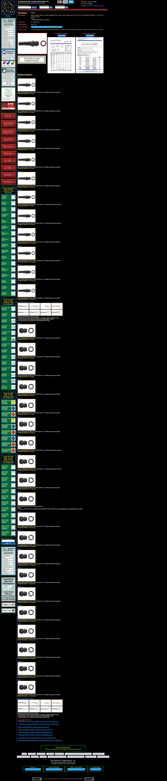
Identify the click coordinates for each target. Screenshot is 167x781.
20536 (19, 605)
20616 (19, 473)
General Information (103, 756)
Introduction (32, 753)
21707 (19, 77)
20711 (19, 171)
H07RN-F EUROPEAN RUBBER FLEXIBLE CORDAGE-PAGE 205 (35, 729)
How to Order (41, 753)
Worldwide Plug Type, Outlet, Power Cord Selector (78, 753)
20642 (19, 624)
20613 (19, 435)
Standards (43, 756)
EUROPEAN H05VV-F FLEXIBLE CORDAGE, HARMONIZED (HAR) (35, 732)
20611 (19, 398)
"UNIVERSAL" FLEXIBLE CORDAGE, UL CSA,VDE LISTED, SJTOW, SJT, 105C (38, 724)
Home (8, 16)
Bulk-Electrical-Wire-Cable (26, 302)
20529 (19, 568)
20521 (19, 530)
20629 (19, 549)
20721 (19, 283)
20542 (19, 642)
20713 (19, 208)
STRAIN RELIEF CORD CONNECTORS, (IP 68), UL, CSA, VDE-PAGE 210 (37, 738)
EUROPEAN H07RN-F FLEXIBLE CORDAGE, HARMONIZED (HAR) (35, 735)
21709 (19, 115)
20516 (19, 491)
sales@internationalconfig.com (92, 5)
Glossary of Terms (90, 756)
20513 (19, 454)
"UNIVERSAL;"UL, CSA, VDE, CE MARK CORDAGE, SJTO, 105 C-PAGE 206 (38, 721)
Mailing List (35, 756)
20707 (19, 96)
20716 (19, 246)
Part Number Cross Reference (75, 756)
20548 (19, 680)
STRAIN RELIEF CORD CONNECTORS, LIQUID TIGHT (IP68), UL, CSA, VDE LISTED (40, 740)
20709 (19, 133)
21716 (19, 227)
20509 (19, 379)
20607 (19, 323)
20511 (19, 417)
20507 (19, 342)
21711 (19, 152)
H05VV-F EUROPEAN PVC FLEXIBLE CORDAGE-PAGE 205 (33, 727)
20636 (19, 586)
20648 (19, 661)
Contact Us (50, 753)
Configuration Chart (98, 753)
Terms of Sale (59, 753)
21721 (19, 264)
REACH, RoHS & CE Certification (57, 756)
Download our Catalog (23, 756)
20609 (19, 360)
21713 (19, 190)
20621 (19, 511)
